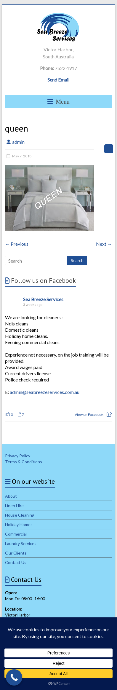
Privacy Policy (17, 455)
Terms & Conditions (23, 461)
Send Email (58, 79)
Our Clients (16, 552)
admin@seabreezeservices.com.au (44, 392)
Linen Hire (14, 505)
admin (18, 142)
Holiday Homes (19, 524)
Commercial (16, 533)
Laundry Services (20, 543)
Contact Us (15, 562)
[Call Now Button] (14, 677)
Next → (104, 244)
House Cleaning (19, 515)
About (11, 496)
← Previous (16, 244)
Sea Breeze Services (43, 299)
